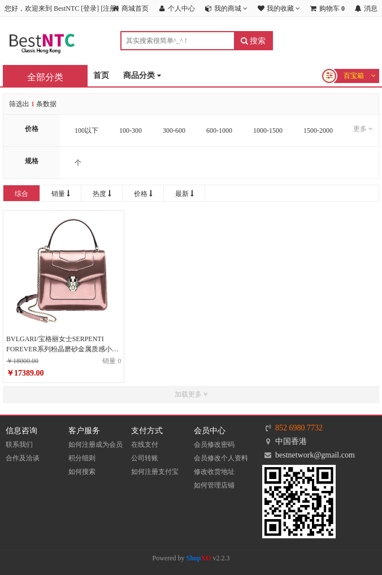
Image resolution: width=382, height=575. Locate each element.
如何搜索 (82, 472)
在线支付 (144, 444)
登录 (90, 8)
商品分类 (142, 76)
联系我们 (19, 444)
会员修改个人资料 (221, 458)
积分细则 (82, 458)
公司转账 (144, 458)
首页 (101, 75)
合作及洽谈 (23, 458)
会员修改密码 (214, 444)
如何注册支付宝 (155, 472)
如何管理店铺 (214, 485)
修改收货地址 (214, 472)
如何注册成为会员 (95, 444)
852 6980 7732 (299, 428)
